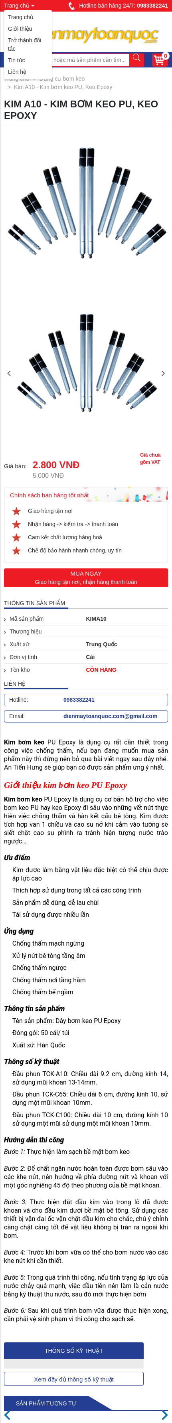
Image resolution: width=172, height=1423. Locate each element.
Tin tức (16, 60)
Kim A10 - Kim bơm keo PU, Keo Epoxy (63, 87)
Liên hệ (17, 72)
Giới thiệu (20, 29)
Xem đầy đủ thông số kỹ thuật (74, 1379)
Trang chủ (21, 17)
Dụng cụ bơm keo (62, 78)
